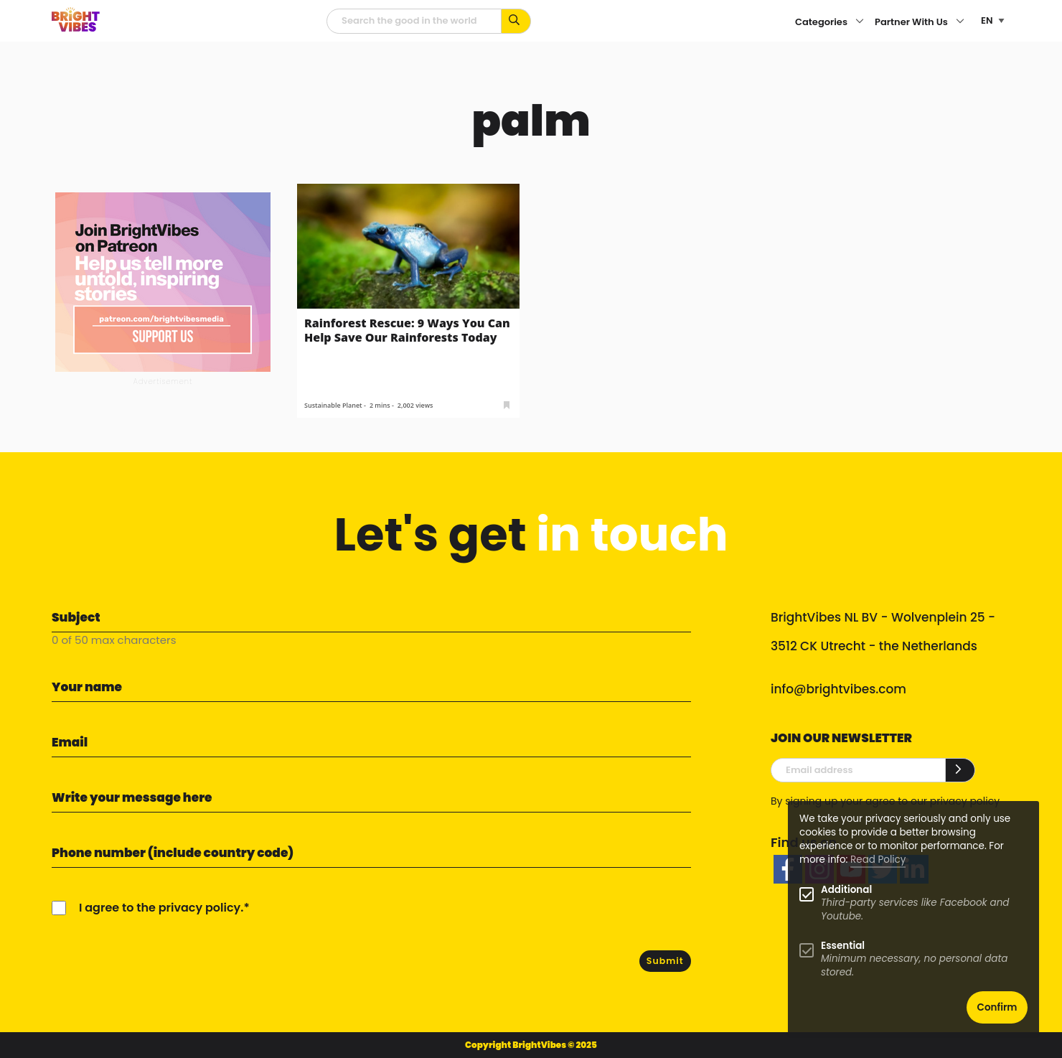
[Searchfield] (414, 21)
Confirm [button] (997, 1007)
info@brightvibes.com (838, 689)
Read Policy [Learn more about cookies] (878, 859)
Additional (846, 890)
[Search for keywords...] (516, 21)
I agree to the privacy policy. (161, 907)
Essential (843, 945)
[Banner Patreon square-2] (163, 281)
